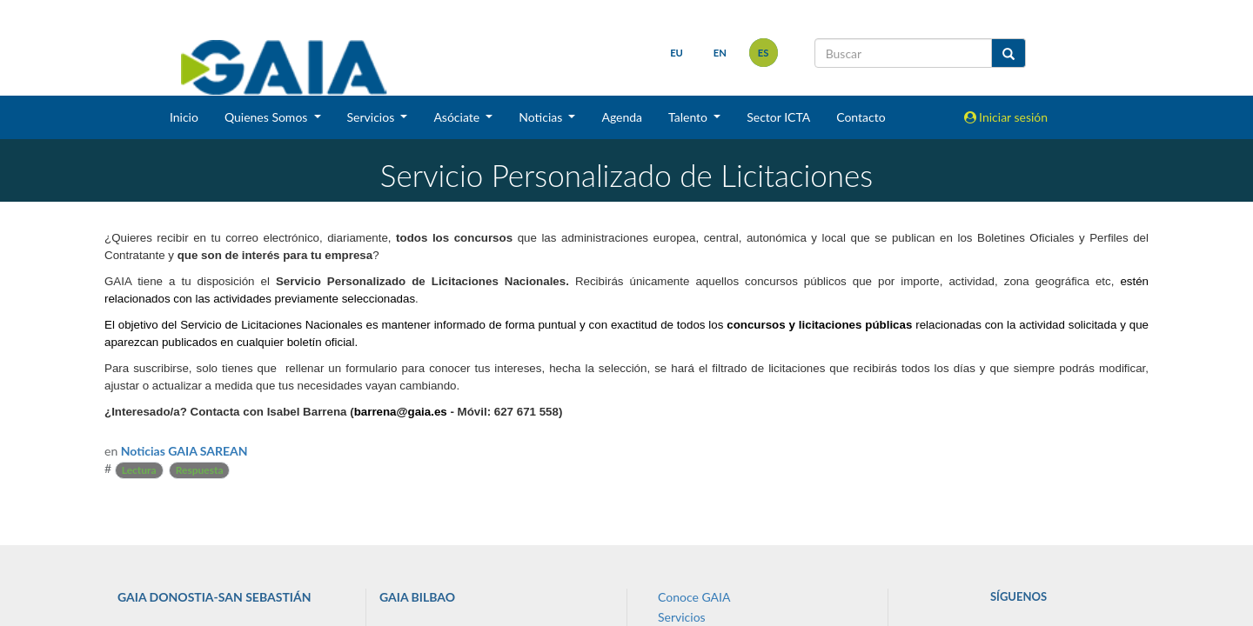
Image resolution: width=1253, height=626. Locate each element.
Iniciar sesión (1006, 117)
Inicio (184, 117)
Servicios (682, 616)
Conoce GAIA (694, 596)
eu (676, 52)
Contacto (860, 117)
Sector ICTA (778, 117)
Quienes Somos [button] (267, 117)
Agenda (621, 117)
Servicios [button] (372, 117)
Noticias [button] (542, 117)
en (719, 52)
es (762, 52)
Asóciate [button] (457, 117)
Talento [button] (689, 117)
